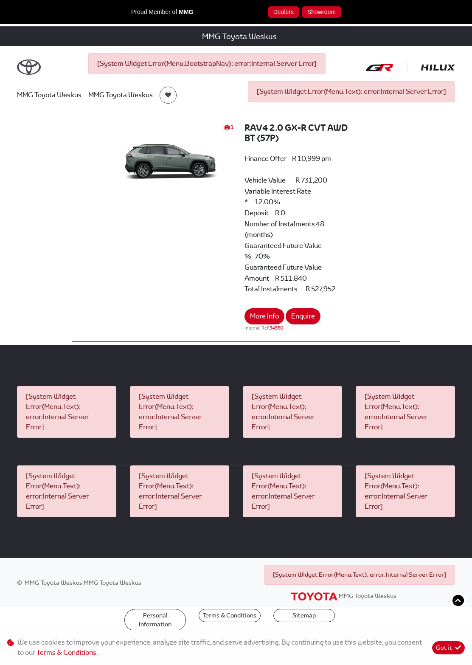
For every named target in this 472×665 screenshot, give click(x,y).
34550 (277, 328)
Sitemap (304, 615)
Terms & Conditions (229, 615)
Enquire (303, 316)
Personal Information (155, 619)
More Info (264, 316)
